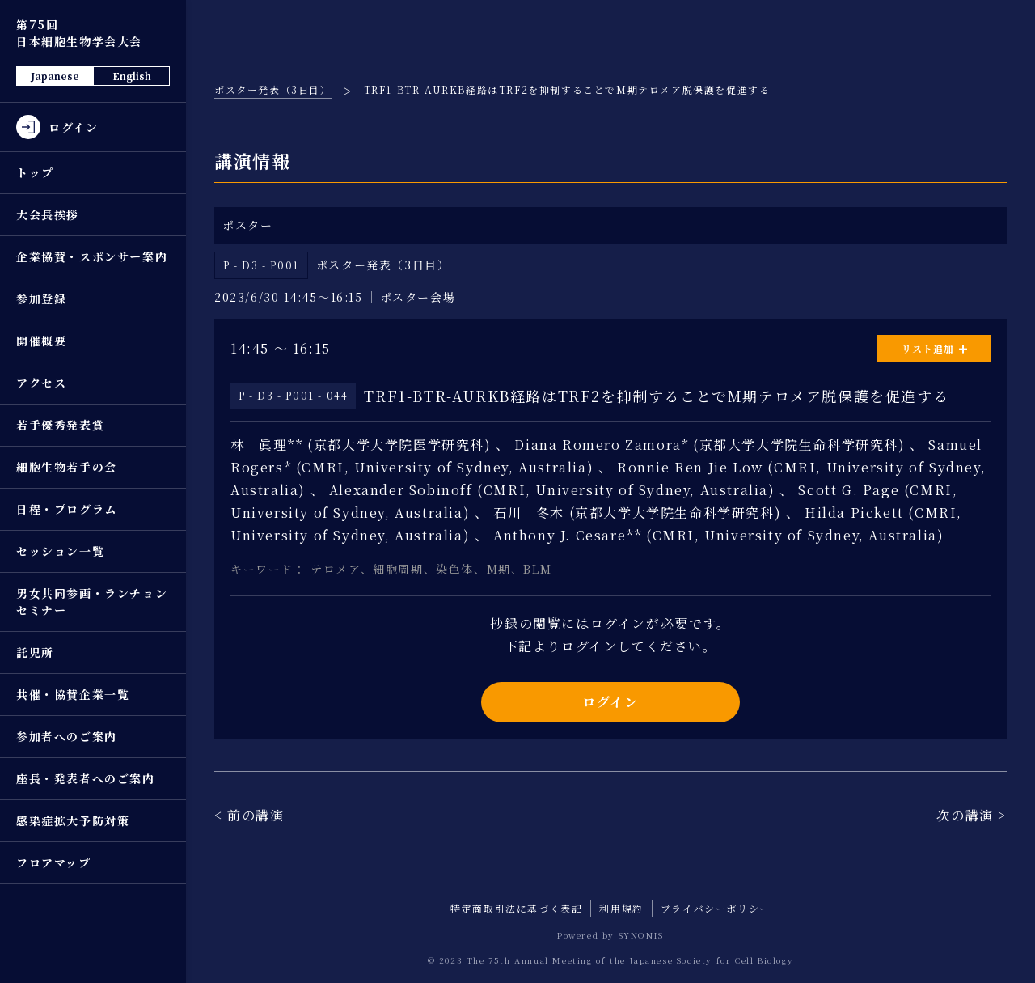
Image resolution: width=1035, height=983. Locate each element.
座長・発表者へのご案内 (85, 778)
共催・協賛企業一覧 (72, 694)
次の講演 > (971, 815)
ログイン (610, 702)
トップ (35, 172)
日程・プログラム (66, 509)
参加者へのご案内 (66, 736)
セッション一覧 (60, 551)
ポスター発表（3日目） (273, 89)
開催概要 (41, 341)
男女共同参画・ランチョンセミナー (91, 601)
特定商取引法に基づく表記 (516, 908)
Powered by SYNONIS (610, 935)
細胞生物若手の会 (66, 467)
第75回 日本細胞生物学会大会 (79, 32)
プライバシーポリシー (716, 908)
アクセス (41, 383)
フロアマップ (53, 862)
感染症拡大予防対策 (72, 820)
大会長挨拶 (47, 214)
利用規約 (621, 908)
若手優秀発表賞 (60, 425)
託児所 (35, 652)
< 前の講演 (249, 815)
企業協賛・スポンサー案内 (91, 256)
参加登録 (41, 298)
